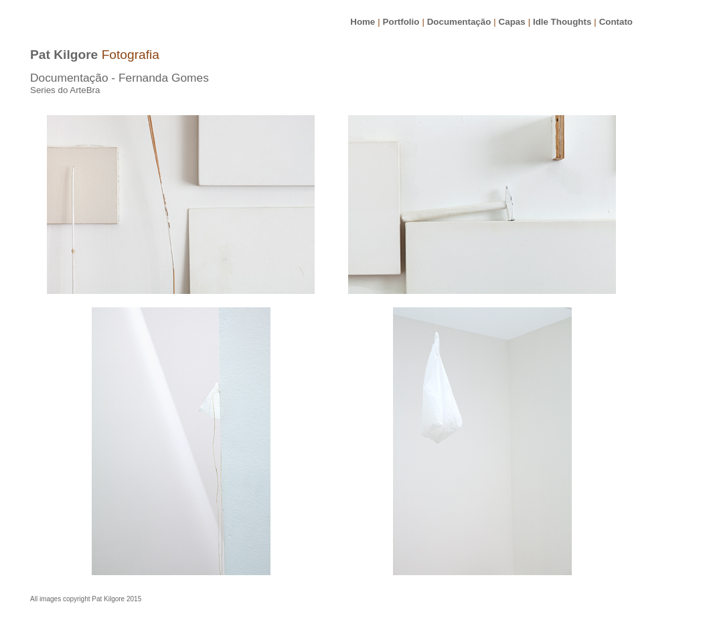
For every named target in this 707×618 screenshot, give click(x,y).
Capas (512, 22)
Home (362, 22)
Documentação (459, 22)
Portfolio (401, 22)
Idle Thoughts (562, 22)
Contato (616, 22)
